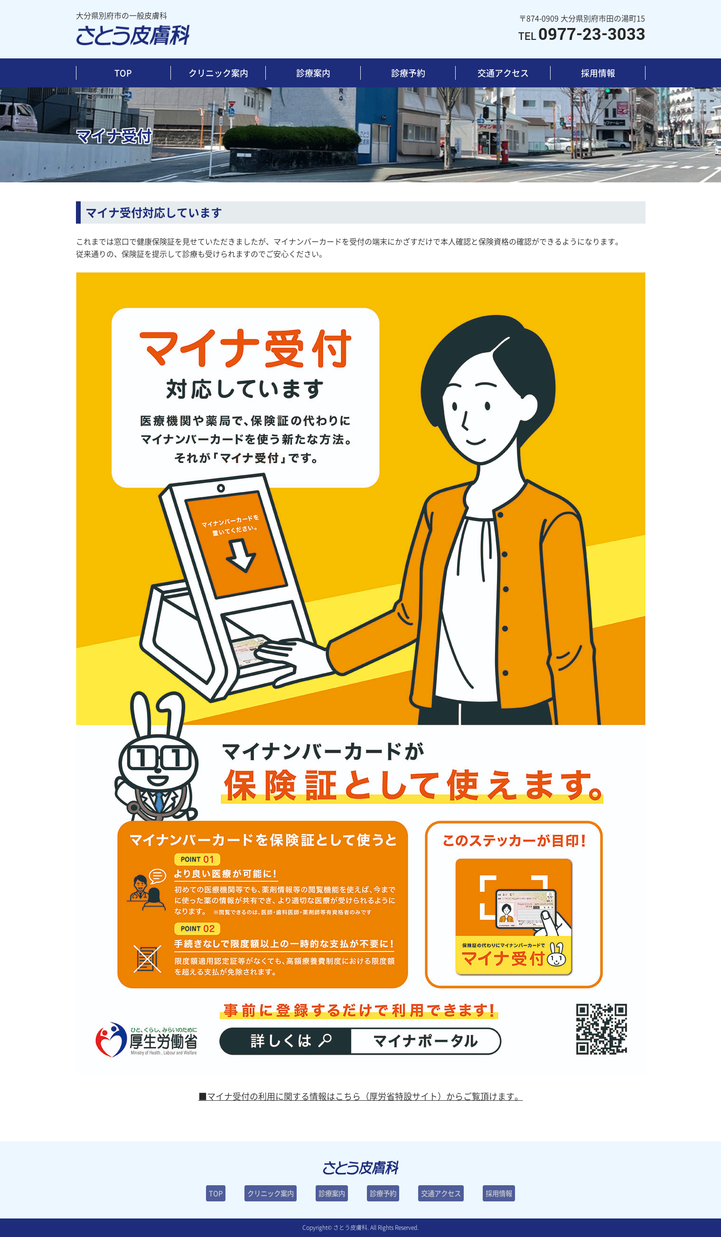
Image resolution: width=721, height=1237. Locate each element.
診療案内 (313, 72)
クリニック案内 (218, 72)
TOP (123, 72)
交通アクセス (503, 72)
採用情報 (598, 72)
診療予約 (408, 72)
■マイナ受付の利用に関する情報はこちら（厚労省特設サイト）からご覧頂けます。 (360, 1096)
